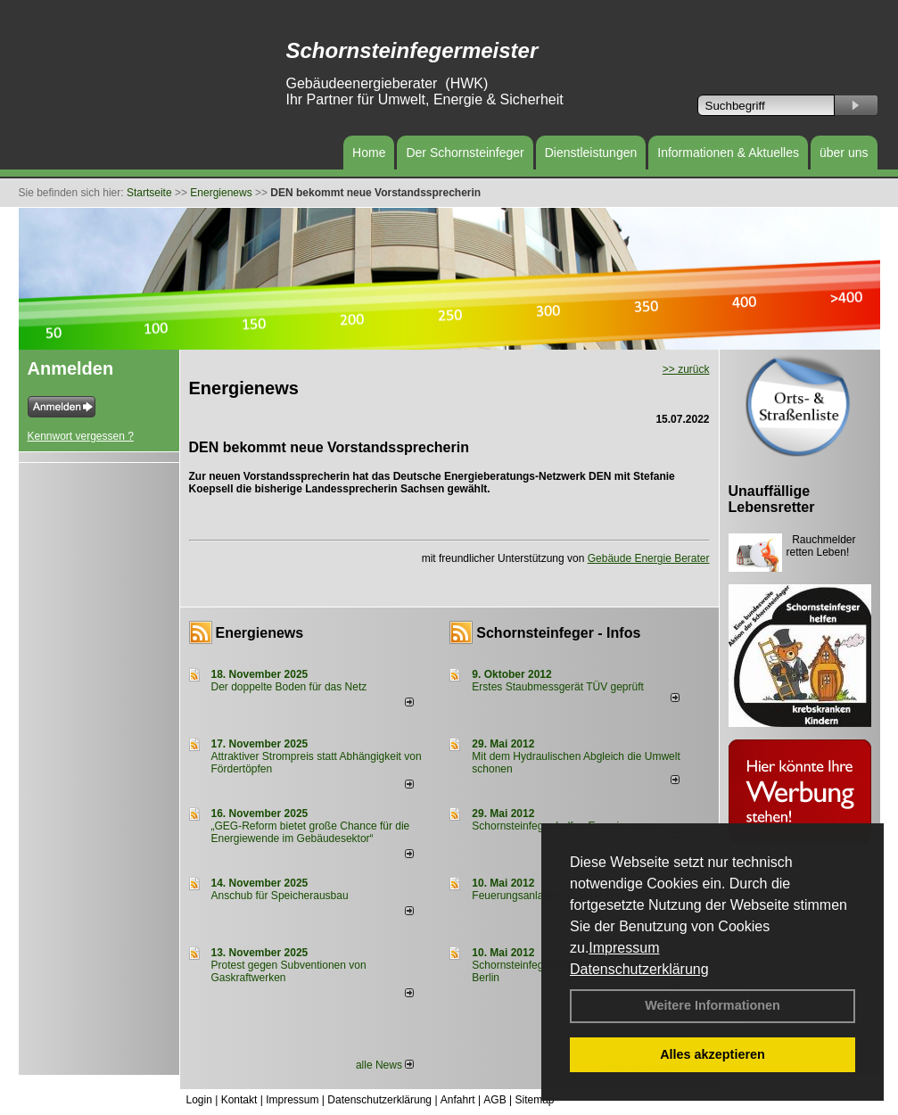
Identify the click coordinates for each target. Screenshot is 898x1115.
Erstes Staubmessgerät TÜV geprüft (558, 687)
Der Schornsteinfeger (464, 152)
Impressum (624, 947)
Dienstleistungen (591, 152)
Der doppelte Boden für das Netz (289, 687)
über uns (844, 152)
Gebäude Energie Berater (649, 558)
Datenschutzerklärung (639, 969)
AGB (494, 1100)
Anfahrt (458, 1100)
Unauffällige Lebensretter (772, 499)
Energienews (260, 632)
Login (199, 1100)
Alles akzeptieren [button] (712, 1054)
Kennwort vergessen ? (81, 436)
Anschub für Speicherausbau (280, 895)
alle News (385, 1065)
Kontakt (239, 1100)
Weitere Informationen (712, 1005)
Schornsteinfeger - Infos (558, 632)
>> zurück (686, 369)
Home (368, 152)
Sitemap (534, 1100)
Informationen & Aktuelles (728, 152)
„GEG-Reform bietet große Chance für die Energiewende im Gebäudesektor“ (310, 832)
